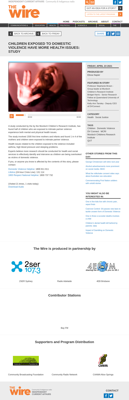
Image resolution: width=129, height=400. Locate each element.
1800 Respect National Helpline (23, 175)
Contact (117, 21)
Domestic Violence (106, 128)
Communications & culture (19, 25)
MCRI (103, 131)
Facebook (115, 2)
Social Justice (102, 25)
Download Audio (16, 187)
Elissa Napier (93, 75)
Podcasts (79, 21)
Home (66, 21)
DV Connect (93, 131)
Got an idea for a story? (104, 8)
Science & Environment (84, 25)
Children (91, 128)
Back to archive (22, 34)
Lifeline (11, 172)
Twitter (120, 2)
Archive (93, 21)
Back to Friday (48, 34)
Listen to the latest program (103, 14)
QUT (89, 140)
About (105, 21)
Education (40, 25)
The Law (115, 25)
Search (87, 2)
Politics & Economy (64, 25)
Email (92, 2)
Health (52, 25)
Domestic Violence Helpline (21, 169)
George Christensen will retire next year (102, 162)
